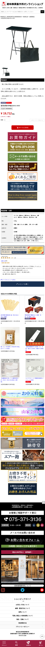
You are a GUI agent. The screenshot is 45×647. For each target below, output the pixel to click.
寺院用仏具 (25, 16)
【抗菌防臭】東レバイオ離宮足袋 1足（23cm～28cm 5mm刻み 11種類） (10, 380)
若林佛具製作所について (22, 586)
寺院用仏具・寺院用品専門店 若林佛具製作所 (11, 16)
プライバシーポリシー (22, 626)
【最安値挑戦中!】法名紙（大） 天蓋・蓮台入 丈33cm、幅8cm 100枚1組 (35, 348)
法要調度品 (32, 16)
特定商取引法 (22, 623)
